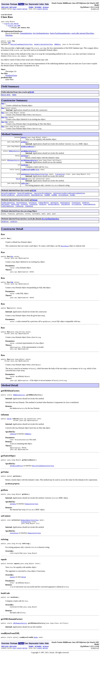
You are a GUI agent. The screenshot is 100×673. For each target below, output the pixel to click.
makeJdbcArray (37, 203)
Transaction (60, 181)
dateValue (54, 211)
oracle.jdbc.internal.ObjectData (82, 34)
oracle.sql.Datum (11, 24)
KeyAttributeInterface (41, 34)
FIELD (14, 9)
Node (37, 176)
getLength (5, 213)
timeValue (19, 215)
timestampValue (89, 213)
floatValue (76, 211)
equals (23, 141)
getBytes (85, 211)
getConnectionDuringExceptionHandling (69, 201)
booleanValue (21, 211)
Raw (2, 105)
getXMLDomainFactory (29, 166)
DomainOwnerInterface (39, 181)
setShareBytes (53, 213)
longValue (33, 213)
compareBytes (43, 211)
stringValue (63, 203)
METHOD (25, 9)
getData (24, 146)
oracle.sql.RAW (14, 26)
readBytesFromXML (28, 176)
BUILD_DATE (5, 96)
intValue (24, 213)
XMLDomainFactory (13, 166)
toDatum (24, 186)
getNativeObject (27, 151)
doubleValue (65, 211)
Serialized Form (11, 77)
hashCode (24, 171)
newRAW (47, 203)
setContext (25, 181)
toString (24, 191)
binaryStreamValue (24, 201)
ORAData (9, 36)
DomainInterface (26, 34)
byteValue (33, 211)
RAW (9, 44)
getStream (15, 213)
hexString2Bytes (8, 203)
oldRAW (54, 203)
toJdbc (72, 203)
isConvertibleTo (23, 203)
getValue (24, 161)
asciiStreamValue (8, 201)
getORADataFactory (28, 156)
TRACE (14, 96)
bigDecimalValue (8, 211)
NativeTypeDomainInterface (60, 34)
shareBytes (65, 213)
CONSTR (19, 9)
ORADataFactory (14, 156)
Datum (18, 186)
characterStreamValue (42, 201)
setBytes (42, 213)
